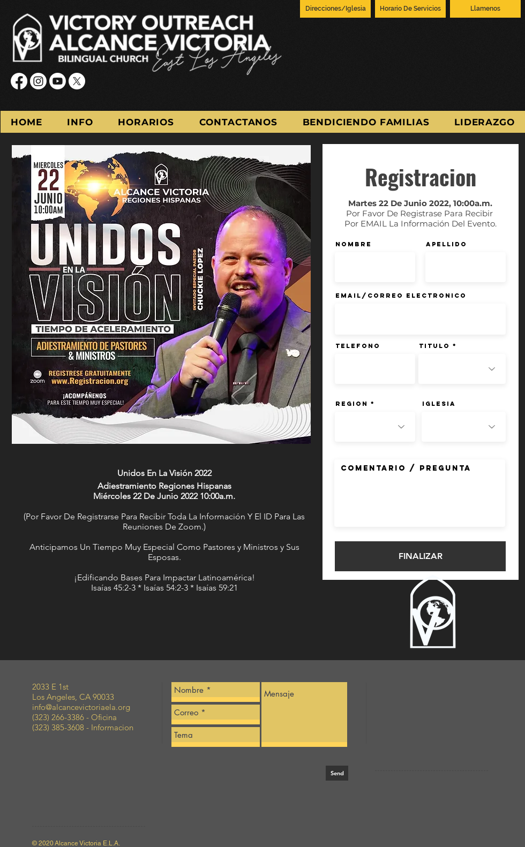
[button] (80, 122)
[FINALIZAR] (420, 556)
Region (351, 403)
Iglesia (439, 403)
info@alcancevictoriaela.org (81, 707)
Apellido (446, 244)
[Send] (337, 773)
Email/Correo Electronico (401, 295)
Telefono (357, 346)
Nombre (353, 244)
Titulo (434, 346)
